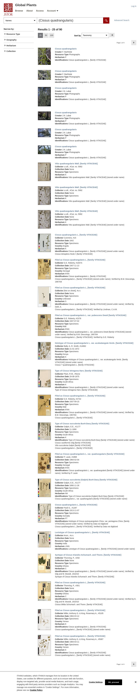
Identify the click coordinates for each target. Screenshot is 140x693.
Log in (133, 6)
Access (40, 11)
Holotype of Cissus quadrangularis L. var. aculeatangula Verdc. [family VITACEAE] (94, 343)
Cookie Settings (96, 685)
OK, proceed (113, 685)
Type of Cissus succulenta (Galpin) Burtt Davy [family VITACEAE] (86, 480)
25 (40, 35)
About (29, 11)
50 (46, 35)
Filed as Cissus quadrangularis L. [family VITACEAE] (80, 260)
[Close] (136, 685)
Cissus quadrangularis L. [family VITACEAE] (76, 235)
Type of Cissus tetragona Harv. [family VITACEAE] (79, 371)
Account (51, 11)
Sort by (77, 35)
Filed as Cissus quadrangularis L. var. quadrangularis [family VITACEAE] (89, 454)
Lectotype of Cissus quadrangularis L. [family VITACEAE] (82, 532)
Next (134, 42)
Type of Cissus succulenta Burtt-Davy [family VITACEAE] (82, 423)
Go (112, 35)
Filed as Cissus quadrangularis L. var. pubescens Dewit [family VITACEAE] (90, 315)
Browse (19, 11)
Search (106, 20)
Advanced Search (121, 20)
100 (51, 35)
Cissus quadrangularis (66, 49)
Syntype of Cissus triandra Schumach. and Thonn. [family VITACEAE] (88, 555)
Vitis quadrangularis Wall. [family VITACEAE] (76, 164)
